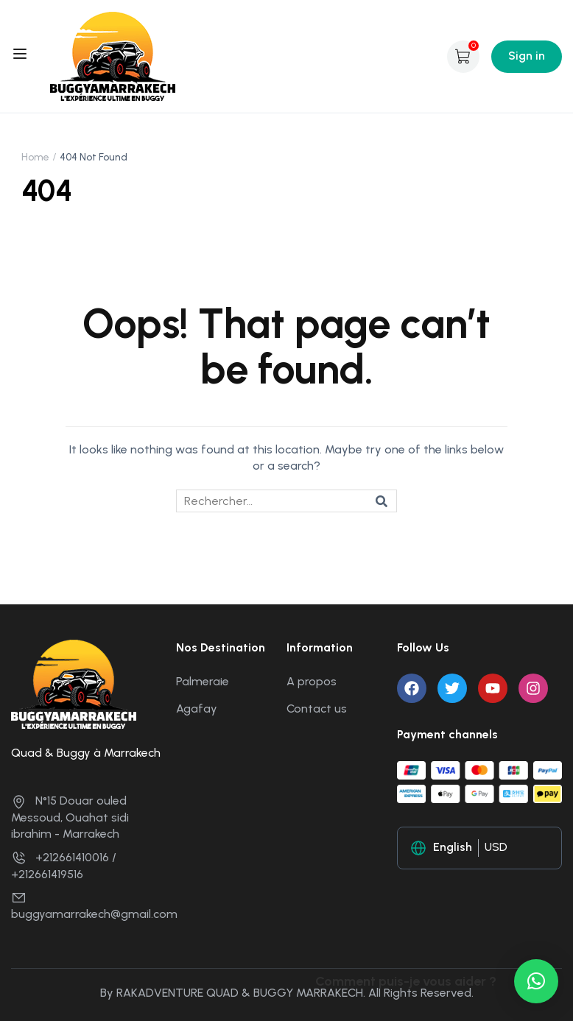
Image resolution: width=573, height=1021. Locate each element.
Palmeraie (202, 681)
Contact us (316, 709)
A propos (311, 681)
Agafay (196, 709)
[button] (536, 981)
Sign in (526, 56)
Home (35, 157)
